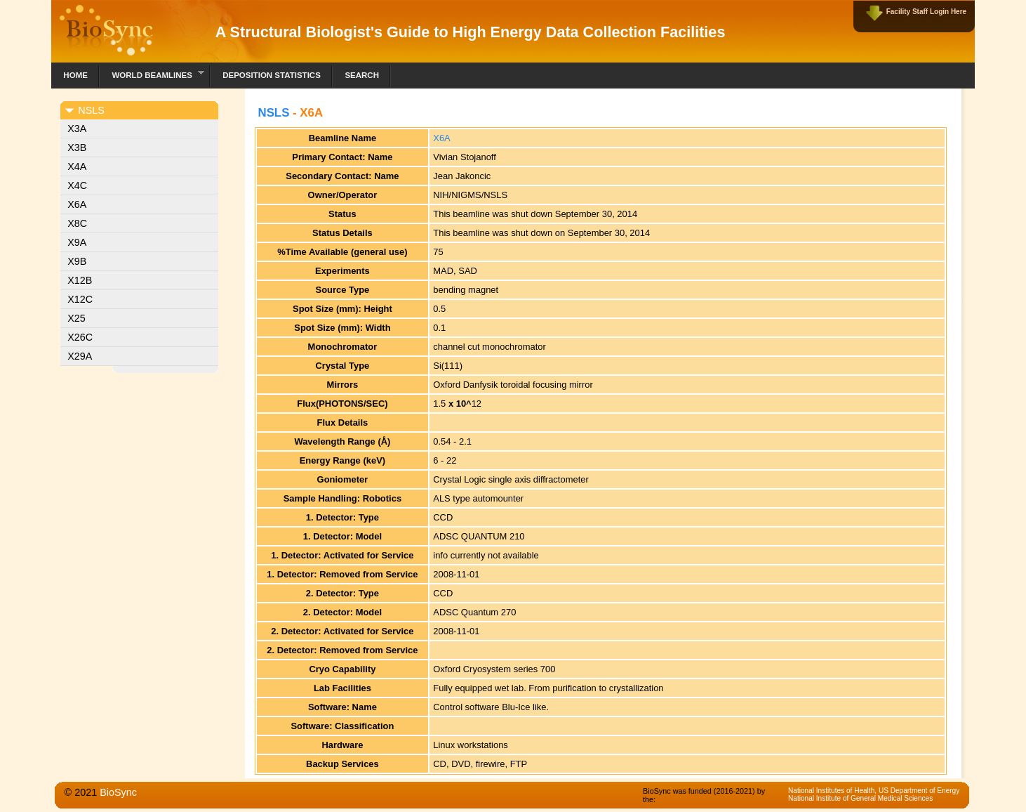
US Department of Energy (919, 790)
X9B (76, 261)
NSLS (273, 112)
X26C (80, 337)
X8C (77, 223)
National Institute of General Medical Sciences (860, 798)
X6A (76, 204)
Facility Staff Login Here (926, 11)
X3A (76, 128)
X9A (76, 242)
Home (75, 75)
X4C (77, 185)
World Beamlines (152, 73)
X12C (80, 299)
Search (362, 75)
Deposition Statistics (271, 75)
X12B (79, 280)
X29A (79, 356)
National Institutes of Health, (833, 790)
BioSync (118, 792)
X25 (76, 318)
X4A (76, 166)
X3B (76, 147)
